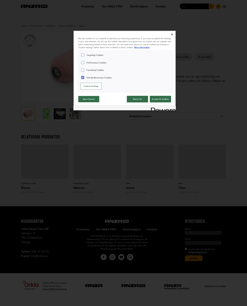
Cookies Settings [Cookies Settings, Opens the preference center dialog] (91, 86)
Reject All (137, 99)
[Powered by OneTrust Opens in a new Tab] (162, 108)
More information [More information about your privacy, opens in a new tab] (142, 47)
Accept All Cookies (160, 99)
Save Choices (89, 99)
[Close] (172, 34)
